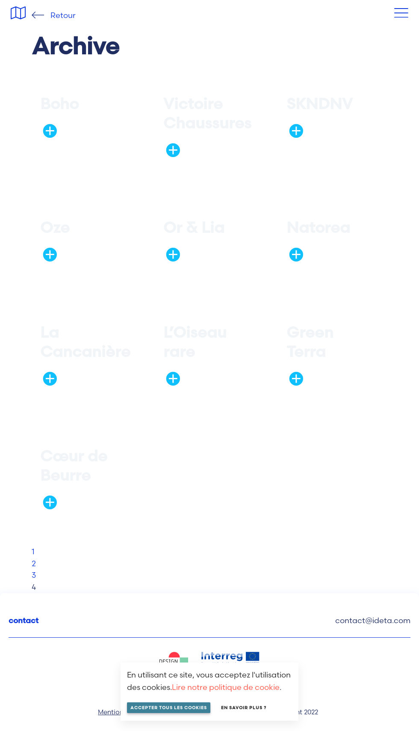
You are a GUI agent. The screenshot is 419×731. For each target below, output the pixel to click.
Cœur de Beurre (73, 465)
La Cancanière (85, 342)
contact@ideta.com (372, 620)
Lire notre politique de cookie (226, 687)
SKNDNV (319, 103)
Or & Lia (193, 227)
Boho (59, 103)
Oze (55, 227)
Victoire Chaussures (207, 113)
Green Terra (309, 342)
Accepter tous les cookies (168, 707)
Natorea (318, 227)
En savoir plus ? (243, 707)
